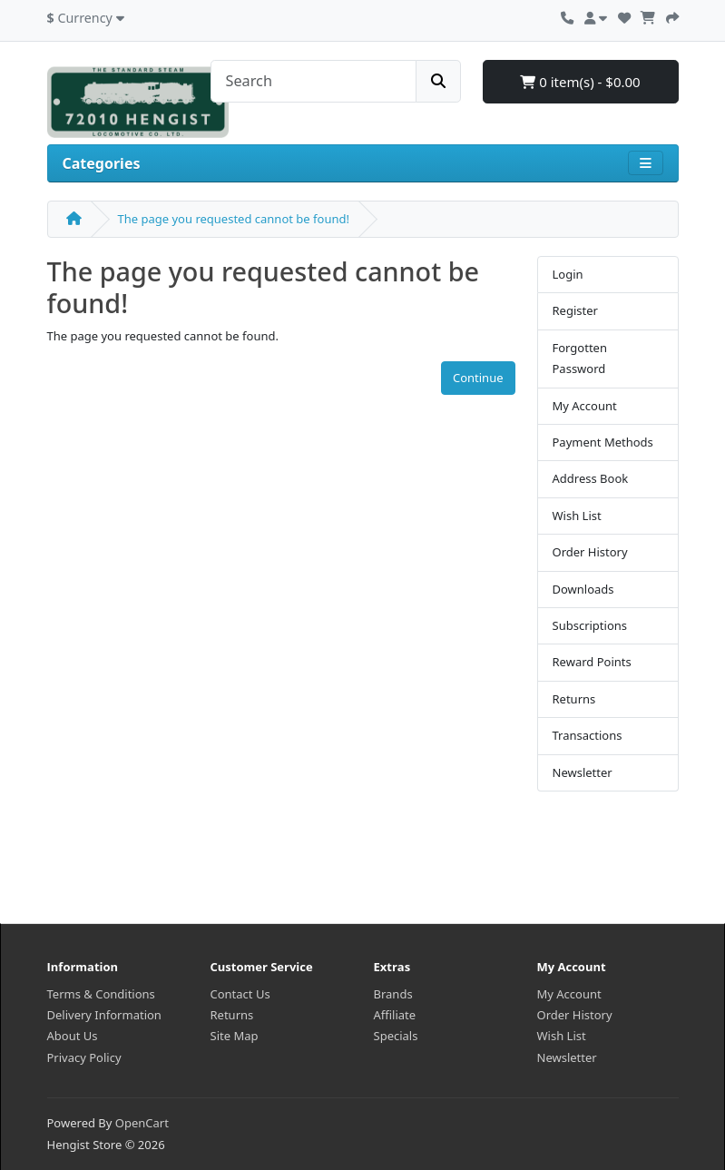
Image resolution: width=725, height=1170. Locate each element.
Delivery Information (104, 1015)
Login (568, 274)
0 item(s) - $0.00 (580, 82)
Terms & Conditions (101, 994)
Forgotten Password (580, 358)
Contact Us (240, 994)
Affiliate (395, 1015)
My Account (585, 406)
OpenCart (142, 1123)
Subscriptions (590, 625)
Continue (478, 377)
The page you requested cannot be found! (233, 219)
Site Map (235, 1035)
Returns (574, 699)
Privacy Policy (84, 1057)
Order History (590, 552)
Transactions (587, 735)
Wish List (577, 515)
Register (575, 310)
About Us (72, 1035)
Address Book (591, 478)
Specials (396, 1035)
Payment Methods (603, 442)
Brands (393, 994)
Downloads (583, 589)
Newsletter (582, 772)
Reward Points (592, 662)
